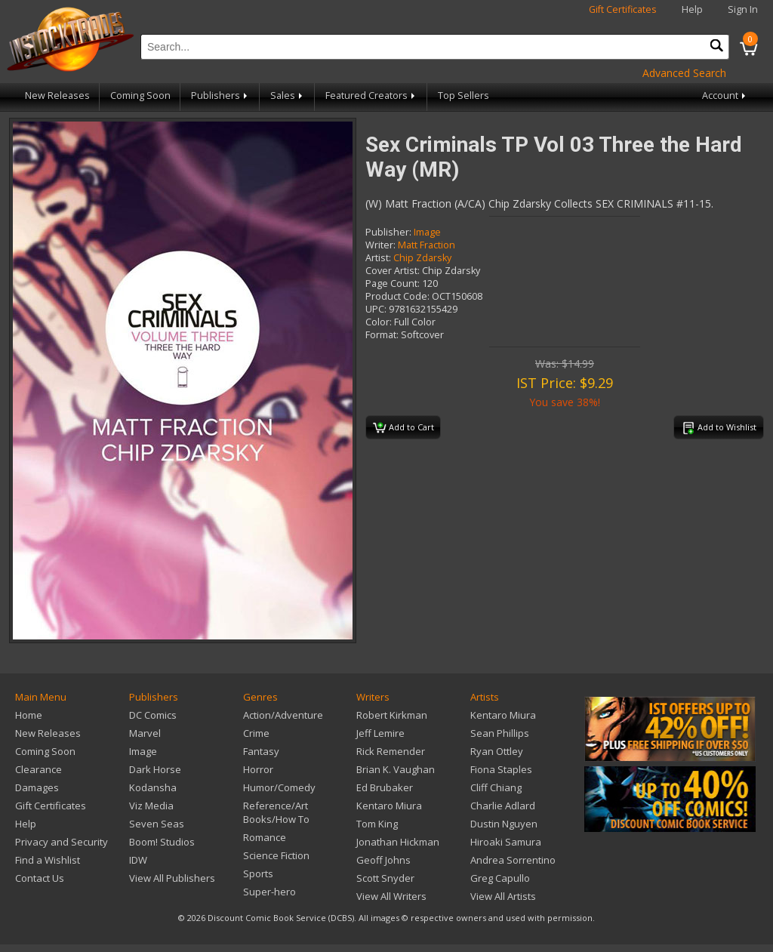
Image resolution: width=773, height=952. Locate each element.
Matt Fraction (426, 245)
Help (692, 9)
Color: (378, 322)
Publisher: (388, 232)
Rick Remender (390, 751)
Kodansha (153, 787)
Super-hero (269, 891)
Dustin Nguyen (503, 823)
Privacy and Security (61, 842)
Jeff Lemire (380, 733)
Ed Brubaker (384, 787)
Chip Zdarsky (422, 257)
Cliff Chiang (496, 787)
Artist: (378, 257)
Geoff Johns (383, 860)
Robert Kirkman (391, 715)
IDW (138, 860)
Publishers (220, 95)
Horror (258, 769)
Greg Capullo (500, 878)
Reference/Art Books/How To (276, 812)
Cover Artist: (392, 270)
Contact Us (39, 878)
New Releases (57, 95)
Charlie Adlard (502, 805)
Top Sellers (463, 95)
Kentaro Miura (389, 805)
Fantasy (261, 751)
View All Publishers (172, 878)
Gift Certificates (623, 9)
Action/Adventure (283, 715)
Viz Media (151, 805)
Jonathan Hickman (397, 842)
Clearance (38, 769)
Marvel (145, 733)
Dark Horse (155, 769)
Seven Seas (156, 823)
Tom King (377, 823)
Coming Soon (140, 95)
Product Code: (397, 296)
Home (28, 715)
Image (427, 232)
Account (725, 95)
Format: (382, 334)
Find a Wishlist (47, 860)
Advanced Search (684, 73)
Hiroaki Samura (505, 842)
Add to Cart (403, 428)
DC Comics (153, 715)
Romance (264, 837)
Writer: (380, 245)
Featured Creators (371, 95)
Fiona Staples (501, 769)
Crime (256, 733)
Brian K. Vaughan (395, 769)
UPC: (375, 309)
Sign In (743, 9)
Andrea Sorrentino (513, 860)
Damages (37, 787)
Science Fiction (276, 855)
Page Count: (392, 283)
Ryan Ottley (496, 751)
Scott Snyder (385, 878)
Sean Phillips (499, 733)
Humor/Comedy (279, 787)
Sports (258, 873)
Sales (287, 95)
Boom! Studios (162, 842)
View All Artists (503, 896)
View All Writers (391, 896)
